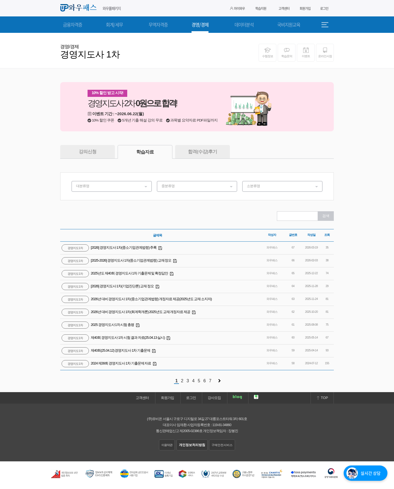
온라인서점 (325, 52)
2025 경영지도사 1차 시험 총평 (98, 325)
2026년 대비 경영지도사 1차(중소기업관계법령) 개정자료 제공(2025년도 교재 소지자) (137, 299)
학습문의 (286, 52)
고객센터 (284, 8)
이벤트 (305, 52)
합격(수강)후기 (202, 151)
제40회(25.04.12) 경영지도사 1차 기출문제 (106, 350)
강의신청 (87, 151)
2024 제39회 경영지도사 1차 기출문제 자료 (107, 363)
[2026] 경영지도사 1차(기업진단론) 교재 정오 (108, 286)
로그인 (324, 8)
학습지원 (260, 8)
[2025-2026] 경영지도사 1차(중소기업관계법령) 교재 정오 (117, 260)
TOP (322, 398)
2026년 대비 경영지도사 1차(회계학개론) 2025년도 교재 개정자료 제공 (126, 312)
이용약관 (166, 445)
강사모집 (214, 398)
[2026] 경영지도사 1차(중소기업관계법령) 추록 (109, 247)
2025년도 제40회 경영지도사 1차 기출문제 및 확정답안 (115, 273)
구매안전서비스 (222, 445)
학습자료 (145, 152)
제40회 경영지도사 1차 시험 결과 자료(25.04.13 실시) (113, 337)
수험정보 (267, 52)
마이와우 (237, 8)
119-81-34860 (221, 425)
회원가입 (305, 8)
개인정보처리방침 (192, 445)
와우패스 (79, 8)
